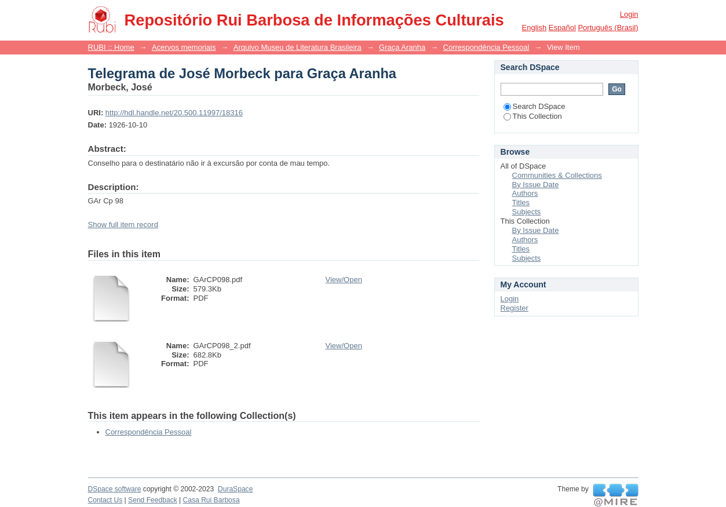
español (562, 27)
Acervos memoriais (184, 47)
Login (629, 14)
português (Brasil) (608, 27)
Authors (525, 193)
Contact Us (105, 500)
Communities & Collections (557, 175)
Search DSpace (535, 106)
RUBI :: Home (111, 47)
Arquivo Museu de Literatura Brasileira (298, 47)
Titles (521, 202)
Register (514, 308)
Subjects (526, 211)
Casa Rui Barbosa (211, 500)
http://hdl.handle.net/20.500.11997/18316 (174, 112)
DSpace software (114, 489)
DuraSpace (235, 489)
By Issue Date (535, 184)
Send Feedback (152, 500)
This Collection (533, 116)
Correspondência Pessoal (486, 47)
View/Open (344, 279)
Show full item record (123, 224)
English (534, 27)
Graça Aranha (402, 47)
